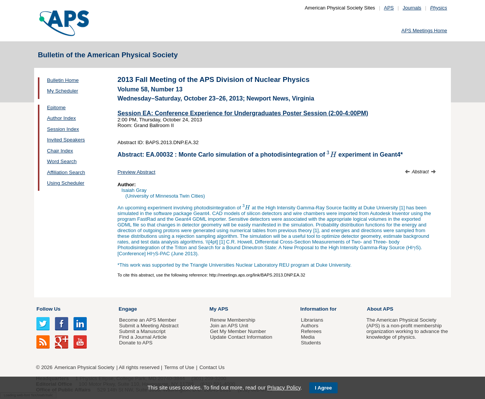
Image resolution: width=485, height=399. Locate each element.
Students (311, 343)
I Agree (323, 388)
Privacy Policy (283, 388)
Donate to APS (135, 343)
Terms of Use (179, 367)
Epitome (56, 107)
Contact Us (211, 367)
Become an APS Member (147, 320)
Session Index (63, 129)
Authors (309, 325)
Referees (311, 331)
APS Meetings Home (424, 30)
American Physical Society (84, 367)
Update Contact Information (241, 337)
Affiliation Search (66, 172)
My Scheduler (62, 91)
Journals (412, 8)
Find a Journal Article (142, 337)
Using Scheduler (65, 183)
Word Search (62, 161)
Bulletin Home (63, 80)
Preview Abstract (136, 172)
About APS (380, 309)
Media (308, 337)
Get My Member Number (238, 331)
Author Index (61, 118)
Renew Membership (232, 320)
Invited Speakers (66, 140)
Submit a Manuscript (142, 331)
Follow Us (48, 309)
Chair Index (60, 151)
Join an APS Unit (229, 325)
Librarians (312, 320)
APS (389, 8)
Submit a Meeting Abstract (148, 325)
